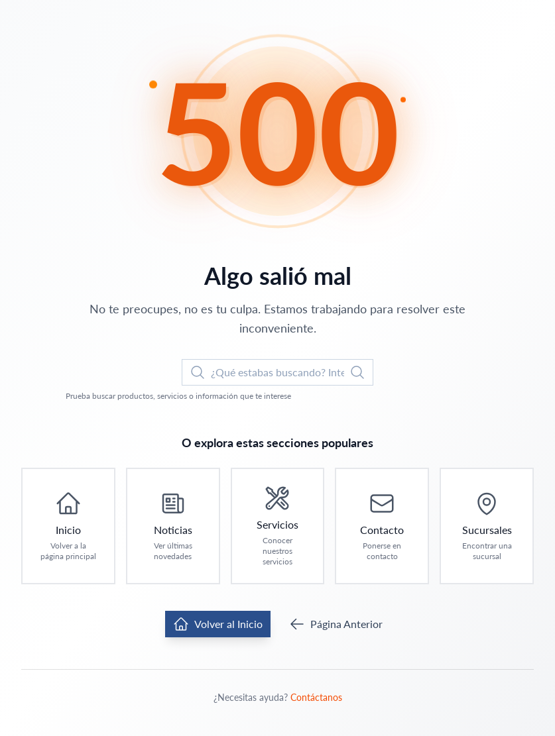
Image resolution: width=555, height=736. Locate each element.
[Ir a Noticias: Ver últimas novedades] (173, 526)
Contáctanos (316, 697)
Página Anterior (336, 624)
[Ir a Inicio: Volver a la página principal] (68, 526)
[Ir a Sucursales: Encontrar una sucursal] (487, 526)
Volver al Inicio (218, 624)
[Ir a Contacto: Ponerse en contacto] (382, 526)
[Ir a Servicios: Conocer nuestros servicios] (278, 526)
